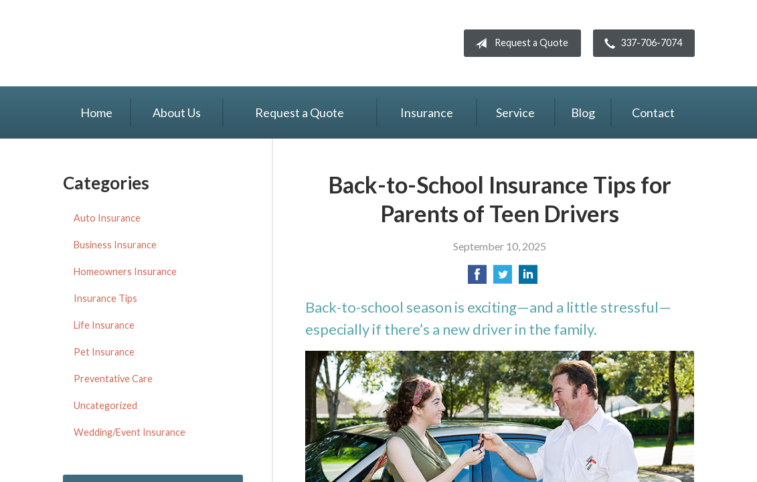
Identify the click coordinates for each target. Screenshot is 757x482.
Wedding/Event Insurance (129, 432)
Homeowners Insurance (125, 271)
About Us (177, 112)
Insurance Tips (105, 298)
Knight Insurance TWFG (176, 43)
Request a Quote (519, 43)
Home (96, 112)
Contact (653, 112)
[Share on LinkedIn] (528, 278)
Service (515, 112)
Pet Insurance (104, 351)
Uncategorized (105, 405)
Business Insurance (115, 244)
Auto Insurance (107, 218)
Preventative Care (113, 378)
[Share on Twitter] (502, 278)
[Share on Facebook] (477, 278)
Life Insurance (104, 325)
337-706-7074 (640, 43)
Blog (583, 112)
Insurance (426, 112)
